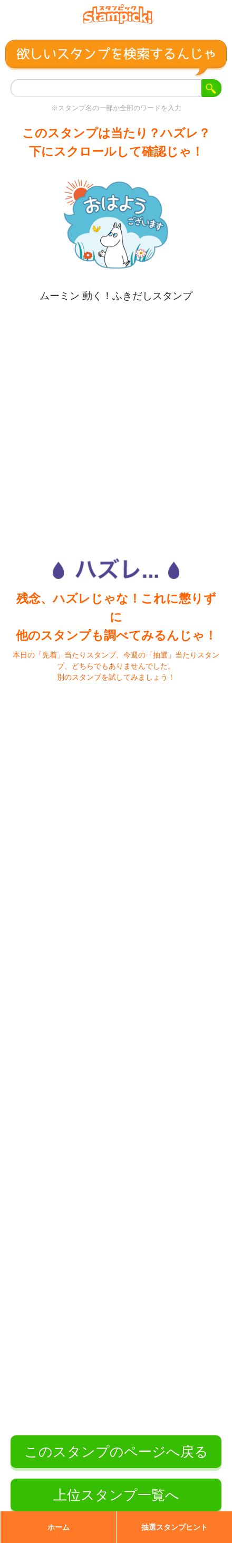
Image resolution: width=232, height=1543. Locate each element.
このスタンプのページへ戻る (116, 1451)
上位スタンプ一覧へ (116, 1495)
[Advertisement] (115, 422)
